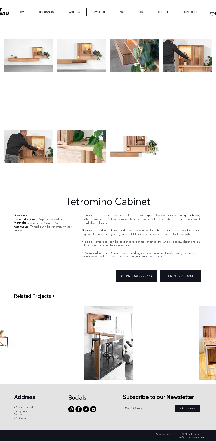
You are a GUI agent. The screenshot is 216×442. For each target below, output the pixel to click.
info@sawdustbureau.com (191, 437)
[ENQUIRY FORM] (180, 276)
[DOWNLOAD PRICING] (136, 276)
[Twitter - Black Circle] (86, 409)
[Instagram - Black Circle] (93, 409)
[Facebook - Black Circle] (78, 409)
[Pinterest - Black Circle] (71, 409)
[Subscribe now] (187, 408)
